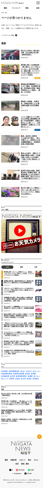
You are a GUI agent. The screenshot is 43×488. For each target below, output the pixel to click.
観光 (30, 379)
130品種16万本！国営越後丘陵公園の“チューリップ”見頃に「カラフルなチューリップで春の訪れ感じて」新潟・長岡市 (19, 352)
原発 (28, 374)
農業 (31, 376)
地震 (34, 374)
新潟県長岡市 (22, 376)
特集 (26, 8)
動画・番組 (25, 464)
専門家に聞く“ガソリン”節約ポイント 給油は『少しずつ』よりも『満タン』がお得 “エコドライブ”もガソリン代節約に (19, 273)
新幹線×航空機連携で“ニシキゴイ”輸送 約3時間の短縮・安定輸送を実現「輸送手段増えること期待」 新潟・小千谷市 (30, 88)
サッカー (37, 371)
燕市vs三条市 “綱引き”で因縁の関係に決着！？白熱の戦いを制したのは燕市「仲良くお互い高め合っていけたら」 (30, 157)
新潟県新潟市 (14, 371)
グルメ (37, 376)
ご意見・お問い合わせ (34, 480)
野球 (12, 379)
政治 (18, 379)
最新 (5, 8)
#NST (30, 371)
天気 (24, 379)
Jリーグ (5, 379)
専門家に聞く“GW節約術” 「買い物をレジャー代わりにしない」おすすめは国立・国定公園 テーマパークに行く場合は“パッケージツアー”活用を (16, 402)
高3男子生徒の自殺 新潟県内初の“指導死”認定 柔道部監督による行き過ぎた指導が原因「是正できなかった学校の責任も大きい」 (30, 175)
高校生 (36, 379)
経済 (17, 464)
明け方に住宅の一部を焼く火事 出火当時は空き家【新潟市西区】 (30, 53)
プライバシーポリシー (21, 480)
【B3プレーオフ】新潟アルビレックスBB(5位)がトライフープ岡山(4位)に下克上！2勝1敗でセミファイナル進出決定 (19, 290)
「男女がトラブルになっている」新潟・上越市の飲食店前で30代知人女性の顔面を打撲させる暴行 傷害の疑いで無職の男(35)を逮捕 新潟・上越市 (19, 324)
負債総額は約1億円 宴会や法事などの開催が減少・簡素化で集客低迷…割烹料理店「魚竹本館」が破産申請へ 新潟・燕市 (18, 299)
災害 (13, 376)
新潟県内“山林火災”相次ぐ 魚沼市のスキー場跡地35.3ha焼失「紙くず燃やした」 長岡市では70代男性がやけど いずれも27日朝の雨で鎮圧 (19, 343)
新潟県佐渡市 (7, 374)
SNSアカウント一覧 (8, 480)
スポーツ (37, 130)
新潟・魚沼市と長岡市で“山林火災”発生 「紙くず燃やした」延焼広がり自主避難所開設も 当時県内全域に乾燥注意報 (30, 140)
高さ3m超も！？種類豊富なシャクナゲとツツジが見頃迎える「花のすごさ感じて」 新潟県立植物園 (19, 307)
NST (23, 371)
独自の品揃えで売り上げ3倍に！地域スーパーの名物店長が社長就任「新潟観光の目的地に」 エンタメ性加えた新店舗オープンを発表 (19, 315)
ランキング (16, 8)
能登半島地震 (19, 374)
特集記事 (37, 78)
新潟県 (5, 371)
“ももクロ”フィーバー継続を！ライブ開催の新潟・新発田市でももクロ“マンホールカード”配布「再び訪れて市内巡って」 (18, 333)
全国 (37, 8)
